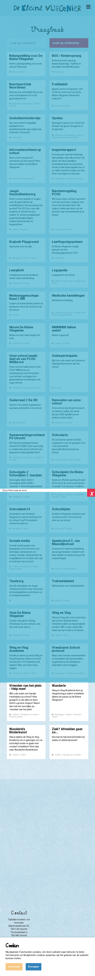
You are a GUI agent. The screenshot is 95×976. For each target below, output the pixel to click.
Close (91, 493)
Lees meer (14, 966)
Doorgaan (33, 966)
